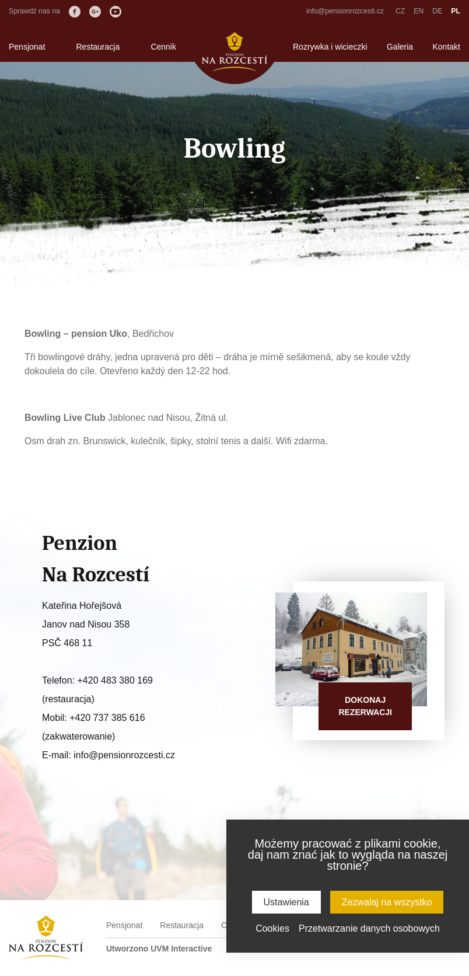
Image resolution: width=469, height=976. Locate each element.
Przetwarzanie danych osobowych (369, 928)
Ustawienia (286, 902)
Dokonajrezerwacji (365, 706)
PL (455, 11)
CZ (400, 11)
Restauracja (98, 46)
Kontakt (446, 46)
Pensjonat (27, 46)
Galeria (400, 46)
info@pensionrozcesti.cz (345, 11)
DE (437, 11)
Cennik (163, 46)
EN (419, 11)
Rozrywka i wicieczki (330, 46)
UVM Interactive (181, 948)
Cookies (272, 928)
